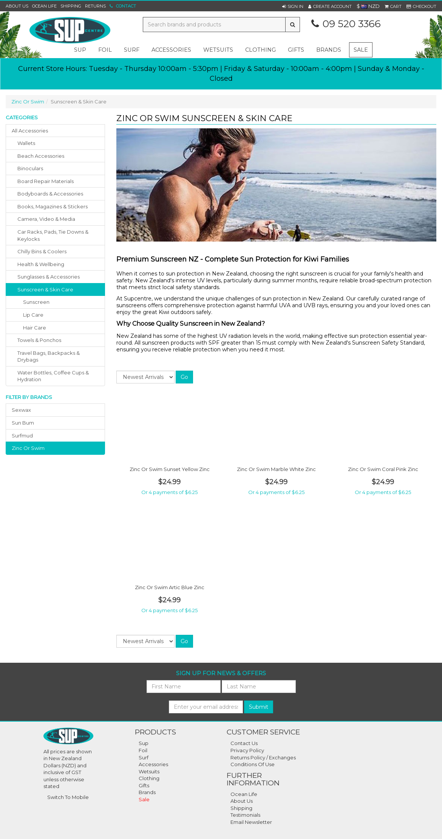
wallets (26, 143)
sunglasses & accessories (48, 277)
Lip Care (33, 315)
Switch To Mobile (68, 797)
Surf (143, 757)
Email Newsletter (251, 822)
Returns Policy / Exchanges (263, 757)
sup (80, 49)
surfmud (22, 436)
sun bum (23, 423)
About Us (17, 6)
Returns (95, 6)
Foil (143, 750)
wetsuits (218, 49)
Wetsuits (149, 771)
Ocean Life (44, 6)
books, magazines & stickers (52, 206)
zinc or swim (28, 448)
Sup (143, 743)
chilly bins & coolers (41, 251)
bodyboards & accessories (50, 194)
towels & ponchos (39, 340)
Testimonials (245, 815)
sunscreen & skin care (45, 289)
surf (131, 49)
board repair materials (45, 181)
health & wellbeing (40, 264)
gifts (296, 49)
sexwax (21, 410)
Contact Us (244, 743)
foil (105, 49)
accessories (171, 49)
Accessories (153, 764)
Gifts (144, 785)
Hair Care (34, 328)
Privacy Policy (247, 750)
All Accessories (30, 131)
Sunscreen (36, 302)
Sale (361, 49)
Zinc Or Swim (27, 102)
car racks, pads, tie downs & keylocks (52, 235)
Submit (258, 707)
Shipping (70, 6)
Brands (328, 49)
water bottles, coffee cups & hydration (53, 376)
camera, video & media (46, 219)
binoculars (30, 168)
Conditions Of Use (252, 764)
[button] (292, 6)
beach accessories (40, 156)
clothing (260, 49)
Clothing (149, 778)
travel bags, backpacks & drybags (48, 356)
